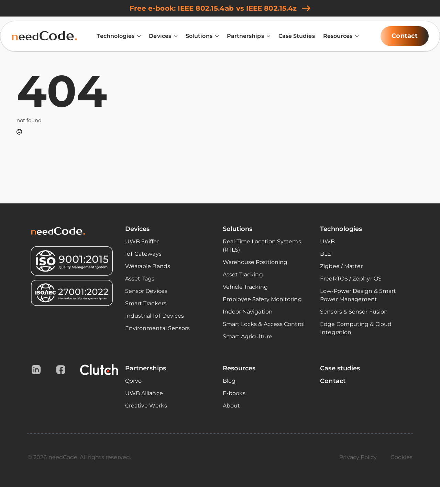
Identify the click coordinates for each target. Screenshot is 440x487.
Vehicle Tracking (245, 287)
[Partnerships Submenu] (267, 36)
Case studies (340, 368)
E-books (234, 393)
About (231, 405)
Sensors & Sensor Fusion (354, 311)
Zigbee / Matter (341, 266)
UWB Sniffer (142, 241)
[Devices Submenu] (174, 36)
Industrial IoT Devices (154, 316)
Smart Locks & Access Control (264, 324)
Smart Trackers (145, 303)
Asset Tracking (243, 274)
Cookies (401, 457)
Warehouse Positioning (255, 262)
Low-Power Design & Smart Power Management (358, 295)
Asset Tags (140, 278)
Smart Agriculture (247, 336)
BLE (325, 254)
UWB (327, 241)
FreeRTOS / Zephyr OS (351, 278)
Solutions (199, 36)
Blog (229, 381)
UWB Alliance (144, 393)
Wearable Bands (147, 266)
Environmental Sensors (157, 328)
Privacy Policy (358, 457)
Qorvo (133, 381)
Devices (160, 36)
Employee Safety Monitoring (262, 299)
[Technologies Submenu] (137, 36)
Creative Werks (146, 405)
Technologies (115, 36)
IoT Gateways (143, 254)
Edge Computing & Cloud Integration (356, 328)
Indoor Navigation (248, 311)
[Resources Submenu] (355, 36)
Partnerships (245, 36)
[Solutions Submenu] (215, 36)
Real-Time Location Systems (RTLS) (262, 245)
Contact (333, 381)
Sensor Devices (146, 291)
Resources (338, 36)
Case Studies (296, 36)
